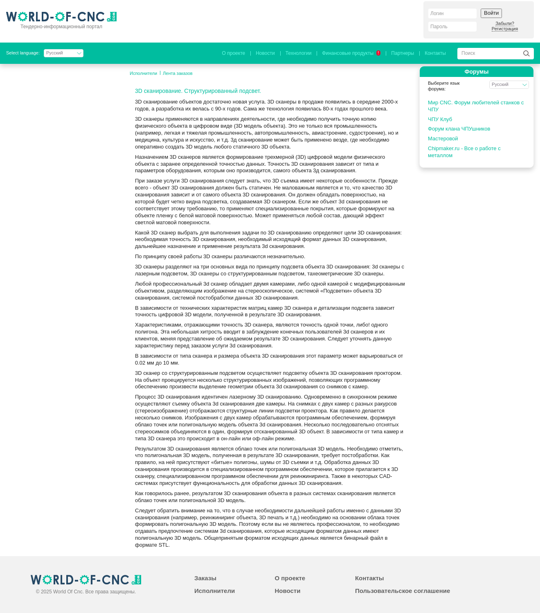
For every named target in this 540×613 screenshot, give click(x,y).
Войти (491, 13)
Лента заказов (178, 73)
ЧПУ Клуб (440, 119)
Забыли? (504, 23)
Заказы (205, 578)
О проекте (233, 53)
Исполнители (143, 73)
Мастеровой (443, 138)
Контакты (435, 53)
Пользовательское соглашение (402, 590)
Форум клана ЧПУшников (459, 129)
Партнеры (402, 53)
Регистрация (505, 28)
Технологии (299, 53)
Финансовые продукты (351, 53)
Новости (265, 53)
